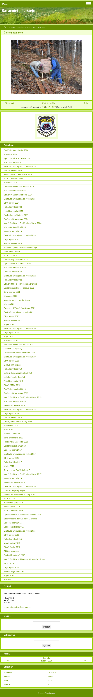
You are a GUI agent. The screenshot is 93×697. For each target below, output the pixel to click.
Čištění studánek (27, 27)
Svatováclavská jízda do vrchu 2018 (20, 409)
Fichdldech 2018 (11, 425)
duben (43, 661)
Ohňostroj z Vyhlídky (13, 348)
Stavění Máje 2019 (12, 385)
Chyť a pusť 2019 (11, 361)
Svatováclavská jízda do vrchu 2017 (20, 454)
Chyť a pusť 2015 (11, 535)
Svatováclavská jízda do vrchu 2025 (20, 166)
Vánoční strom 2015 (13, 523)
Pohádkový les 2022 (13, 280)
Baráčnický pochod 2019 (15, 389)
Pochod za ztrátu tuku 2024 (16, 215)
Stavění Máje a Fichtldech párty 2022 (20, 284)
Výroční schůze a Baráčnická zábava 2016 (22, 515)
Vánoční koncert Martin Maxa (17, 300)
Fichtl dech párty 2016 (13, 502)
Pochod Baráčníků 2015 (14, 555)
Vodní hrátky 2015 (12, 543)
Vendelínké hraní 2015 (14, 527)
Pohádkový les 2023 (13, 243)
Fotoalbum (14, 27)
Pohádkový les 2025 (13, 170)
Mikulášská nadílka (12, 162)
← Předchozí (8, 103)
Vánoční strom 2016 (13, 478)
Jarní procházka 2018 (13, 438)
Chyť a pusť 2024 (11, 203)
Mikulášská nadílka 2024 (15, 191)
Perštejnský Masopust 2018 (16, 442)
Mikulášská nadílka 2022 (15, 267)
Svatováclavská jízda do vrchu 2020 (20, 328)
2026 (50, 661)
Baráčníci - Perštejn (18, 10)
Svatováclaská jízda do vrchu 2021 (19, 312)
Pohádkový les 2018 (13, 417)
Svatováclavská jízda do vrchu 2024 (20, 199)
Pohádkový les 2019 (13, 369)
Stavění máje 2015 (12, 547)
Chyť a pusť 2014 (11, 567)
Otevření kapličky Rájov (14, 490)
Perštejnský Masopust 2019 (16, 393)
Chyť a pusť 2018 (11, 413)
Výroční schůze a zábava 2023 (17, 263)
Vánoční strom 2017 (13, 450)
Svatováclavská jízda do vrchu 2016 (20, 486)
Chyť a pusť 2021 (11, 316)
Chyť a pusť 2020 (11, 332)
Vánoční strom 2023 (13, 231)
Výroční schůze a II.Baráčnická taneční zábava (24, 559)
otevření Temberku (12, 434)
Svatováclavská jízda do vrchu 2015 (20, 531)
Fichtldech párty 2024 (13, 211)
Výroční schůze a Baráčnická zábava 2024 (22, 223)
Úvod (6, 27)
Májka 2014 (9, 575)
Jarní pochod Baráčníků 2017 (17, 470)
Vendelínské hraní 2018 (14, 405)
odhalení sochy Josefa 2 (14, 377)
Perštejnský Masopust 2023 (16, 259)
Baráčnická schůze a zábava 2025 (19, 187)
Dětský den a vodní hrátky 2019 (18, 373)
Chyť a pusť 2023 (11, 239)
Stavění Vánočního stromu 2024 (18, 195)
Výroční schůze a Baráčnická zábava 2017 (22, 474)
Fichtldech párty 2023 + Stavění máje (20, 247)
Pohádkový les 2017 (13, 462)
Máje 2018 (8, 429)
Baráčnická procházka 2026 (16, 150)
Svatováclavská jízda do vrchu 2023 (20, 235)
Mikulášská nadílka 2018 (15, 401)
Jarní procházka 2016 (13, 510)
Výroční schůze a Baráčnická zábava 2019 (22, 397)
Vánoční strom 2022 (13, 272)
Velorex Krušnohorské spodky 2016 (19, 494)
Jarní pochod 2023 (12, 255)
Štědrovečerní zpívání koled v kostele (20, 519)
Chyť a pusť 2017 (11, 458)
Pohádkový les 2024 (13, 207)
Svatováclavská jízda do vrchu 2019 (20, 357)
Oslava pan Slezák (12, 365)
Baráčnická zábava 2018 (15, 446)
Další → (87, 103)
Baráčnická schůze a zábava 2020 (19, 344)
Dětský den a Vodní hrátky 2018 (18, 421)
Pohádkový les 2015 (13, 539)
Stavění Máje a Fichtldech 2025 (18, 174)
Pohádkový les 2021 (13, 320)
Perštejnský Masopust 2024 (16, 219)
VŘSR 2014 (9, 563)
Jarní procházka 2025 (13, 178)
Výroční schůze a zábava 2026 (17, 158)
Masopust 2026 (11, 154)
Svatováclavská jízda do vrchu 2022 (20, 276)
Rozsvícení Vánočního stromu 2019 (19, 353)
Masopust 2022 (11, 296)
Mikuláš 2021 (10, 304)
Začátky (7, 579)
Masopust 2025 (11, 182)
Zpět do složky (48, 103)
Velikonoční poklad (12, 251)
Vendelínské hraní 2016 (14, 482)
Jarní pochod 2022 (12, 292)
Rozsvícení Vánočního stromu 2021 (19, 308)
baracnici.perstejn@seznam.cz (17, 607)
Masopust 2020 (11, 340)
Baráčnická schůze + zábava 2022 (19, 288)
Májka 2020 (9, 336)
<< (8, 661)
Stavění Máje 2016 (12, 506)
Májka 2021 (9, 324)
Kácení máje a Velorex (14, 571)
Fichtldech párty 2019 (13, 381)
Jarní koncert (9, 498)
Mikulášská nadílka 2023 (15, 227)
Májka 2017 (9, 466)
